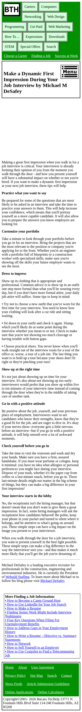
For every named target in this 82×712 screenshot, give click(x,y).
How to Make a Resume (23, 608)
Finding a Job (41, 56)
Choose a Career (15, 56)
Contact (66, 675)
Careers (29, 6)
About (22, 667)
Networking (32, 16)
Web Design (55, 16)
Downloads (57, 37)
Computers (49, 6)
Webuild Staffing (17, 577)
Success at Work (66, 56)
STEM (9, 47)
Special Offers (30, 47)
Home (9, 667)
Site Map (36, 675)
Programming (14, 26)
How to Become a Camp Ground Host (33, 600)
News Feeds (13, 684)
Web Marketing (59, 26)
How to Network (18, 643)
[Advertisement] (41, 129)
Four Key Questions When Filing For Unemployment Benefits (32, 622)
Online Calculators (51, 692)
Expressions (34, 37)
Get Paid (36, 26)
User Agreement (42, 667)
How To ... (12, 37)
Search (51, 47)
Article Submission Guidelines (48, 684)
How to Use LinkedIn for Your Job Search (35, 604)
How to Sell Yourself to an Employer (32, 647)
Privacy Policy (15, 675)
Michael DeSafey (52, 581)
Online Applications (19, 692)
